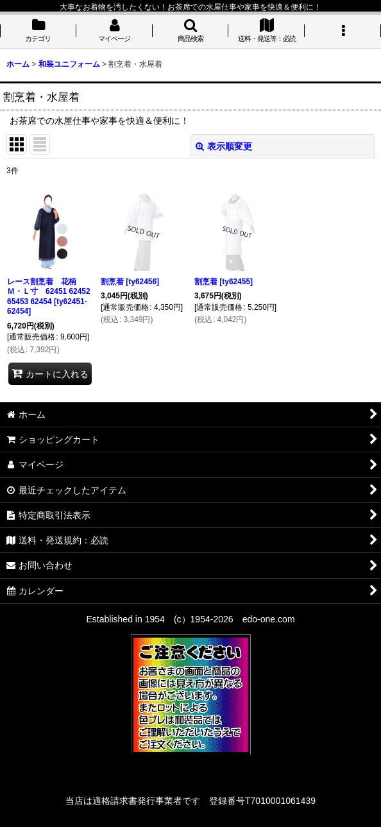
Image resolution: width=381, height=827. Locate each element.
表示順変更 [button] (224, 146)
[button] (191, 31)
